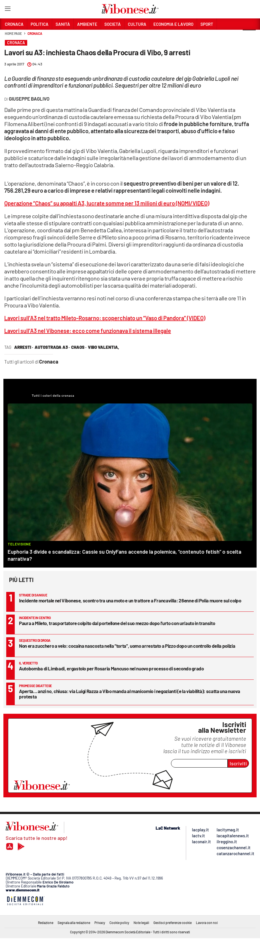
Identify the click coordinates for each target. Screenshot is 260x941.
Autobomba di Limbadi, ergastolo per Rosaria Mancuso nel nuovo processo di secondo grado (111, 668)
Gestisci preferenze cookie (172, 923)
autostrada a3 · (52, 347)
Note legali (141, 923)
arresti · (23, 347)
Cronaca (35, 33)
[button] (249, 36)
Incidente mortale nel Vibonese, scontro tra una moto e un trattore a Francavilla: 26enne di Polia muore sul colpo (130, 600)
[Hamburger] (7, 10)
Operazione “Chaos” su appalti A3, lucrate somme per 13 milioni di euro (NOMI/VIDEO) (106, 203)
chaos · (78, 347)
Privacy (99, 923)
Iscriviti (238, 763)
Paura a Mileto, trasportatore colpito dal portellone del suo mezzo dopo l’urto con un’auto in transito (117, 623)
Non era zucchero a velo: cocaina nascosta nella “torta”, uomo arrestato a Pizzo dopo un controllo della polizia (127, 646)
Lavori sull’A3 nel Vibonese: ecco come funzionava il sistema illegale (87, 330)
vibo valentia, (103, 347)
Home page (13, 33)
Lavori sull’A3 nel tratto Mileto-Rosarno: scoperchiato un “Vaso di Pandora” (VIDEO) (104, 318)
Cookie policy (119, 923)
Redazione (45, 923)
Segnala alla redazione (74, 923)
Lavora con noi (207, 923)
